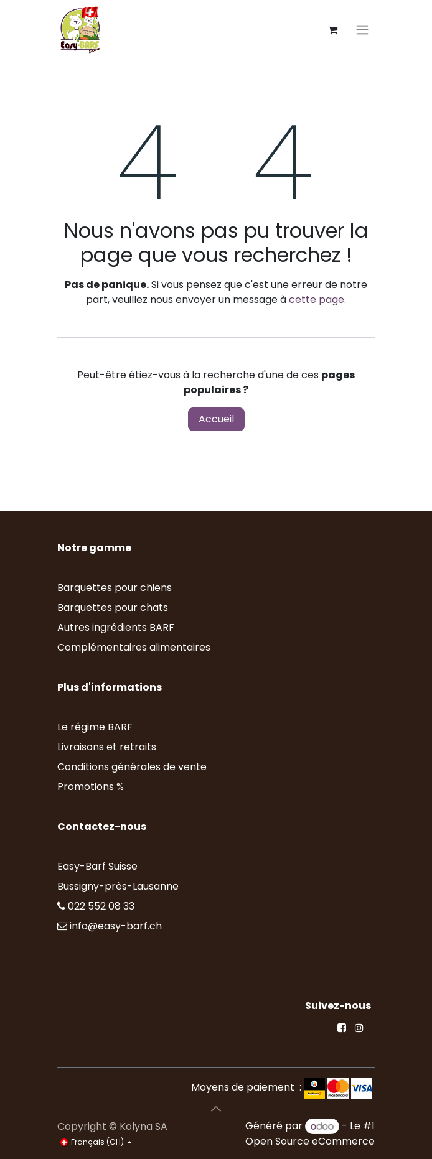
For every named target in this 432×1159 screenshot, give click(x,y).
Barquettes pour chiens (114, 587)
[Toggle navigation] (362, 30)
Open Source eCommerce (310, 1141)
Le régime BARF (95, 727)
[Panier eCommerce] (332, 29)
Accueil (216, 419)
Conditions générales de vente (132, 767)
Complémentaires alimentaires (133, 647)
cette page (316, 299)
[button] (216, 1109)
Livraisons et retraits (106, 747)
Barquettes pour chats (112, 607)
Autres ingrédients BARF (115, 627)
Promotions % (91, 787)
